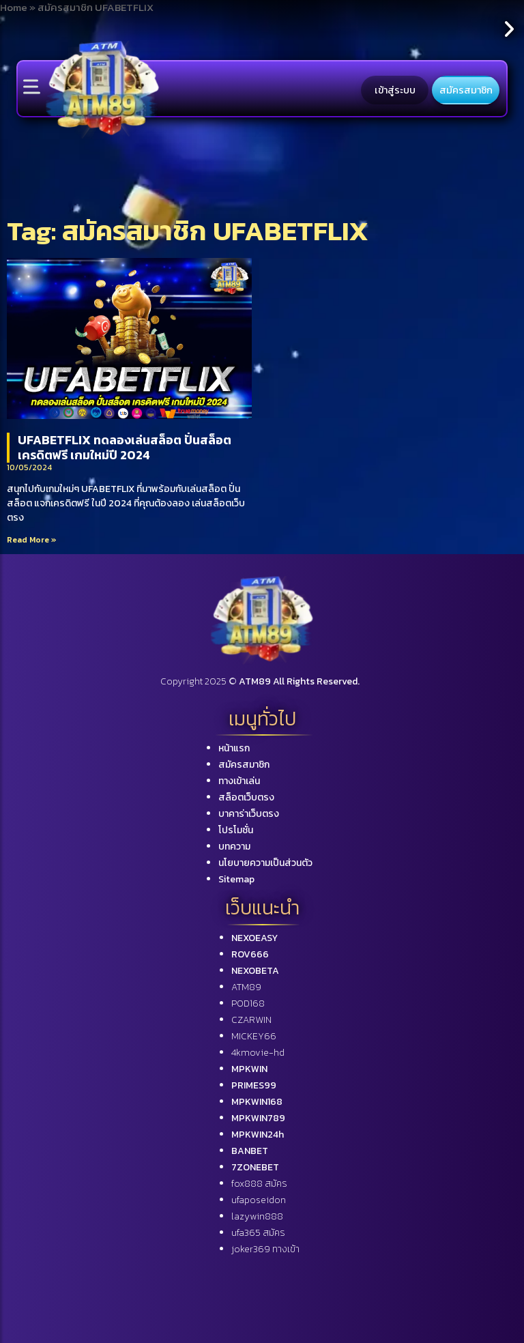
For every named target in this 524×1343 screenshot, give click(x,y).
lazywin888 (257, 1216)
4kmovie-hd (258, 1052)
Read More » (32, 540)
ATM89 (246, 987)
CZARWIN (251, 1020)
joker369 (265, 1249)
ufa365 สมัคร (258, 1233)
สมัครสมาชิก (466, 90)
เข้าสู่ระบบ (395, 90)
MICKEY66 (253, 1036)
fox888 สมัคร (259, 1183)
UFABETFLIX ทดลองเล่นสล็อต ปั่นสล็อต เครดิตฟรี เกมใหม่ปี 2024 (124, 447)
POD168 (248, 1003)
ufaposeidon (258, 1200)
